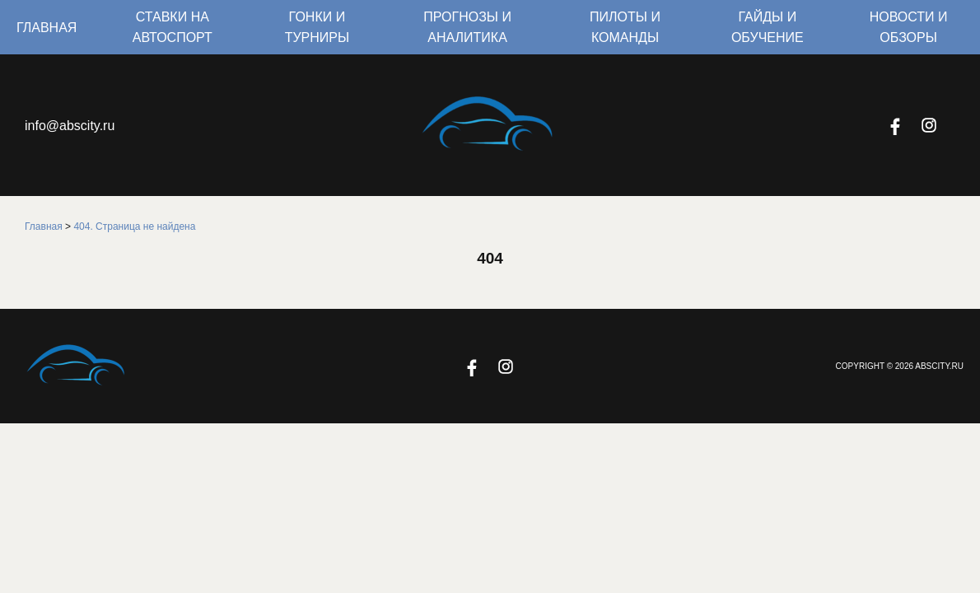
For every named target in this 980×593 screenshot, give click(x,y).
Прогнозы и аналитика (467, 27)
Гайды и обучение (767, 27)
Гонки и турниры (317, 27)
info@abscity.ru (69, 126)
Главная (46, 28)
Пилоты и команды (625, 27)
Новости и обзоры (909, 27)
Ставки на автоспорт (172, 27)
